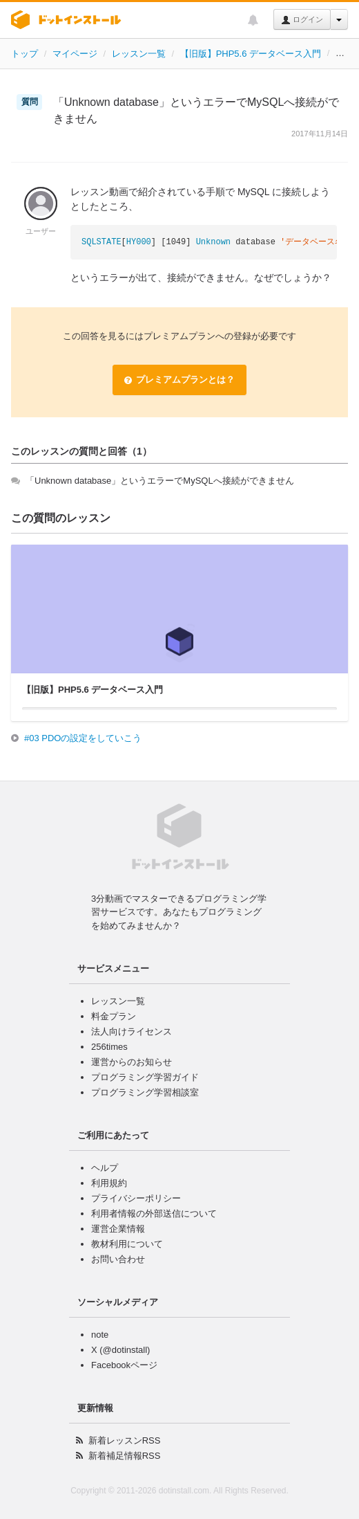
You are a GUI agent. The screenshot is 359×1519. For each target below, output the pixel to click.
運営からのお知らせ (131, 1062)
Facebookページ (124, 1365)
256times (109, 1047)
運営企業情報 (118, 1229)
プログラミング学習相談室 (145, 1092)
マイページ (74, 53)
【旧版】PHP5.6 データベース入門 (250, 53)
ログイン (302, 20)
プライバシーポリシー (136, 1198)
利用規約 (109, 1183)
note (99, 1334)
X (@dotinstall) (120, 1350)
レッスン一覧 (139, 53)
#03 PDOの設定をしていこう (83, 738)
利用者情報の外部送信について (154, 1213)
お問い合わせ (118, 1259)
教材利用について (127, 1244)
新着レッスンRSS (124, 1440)
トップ (24, 53)
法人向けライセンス (131, 1031)
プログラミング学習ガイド (145, 1077)
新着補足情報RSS (124, 1455)
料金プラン (113, 1016)
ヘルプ (104, 1168)
